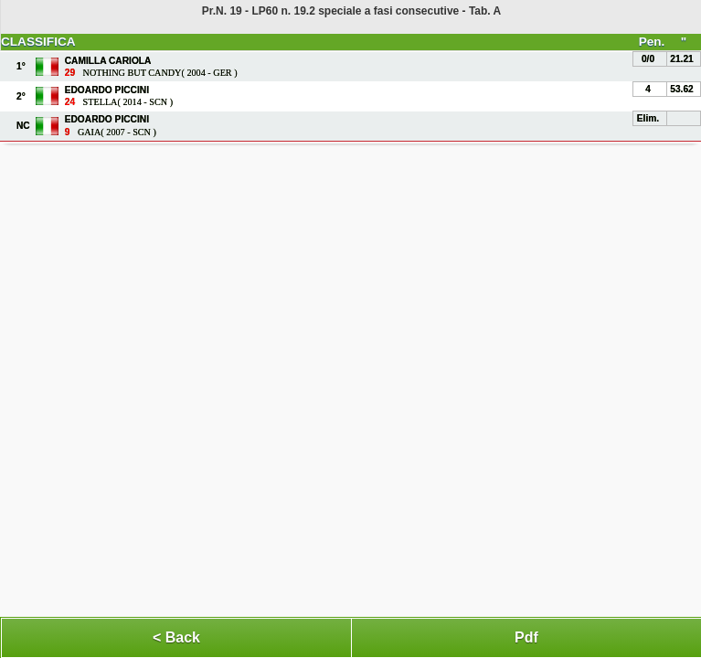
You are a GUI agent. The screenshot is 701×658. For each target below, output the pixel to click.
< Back (176, 637)
